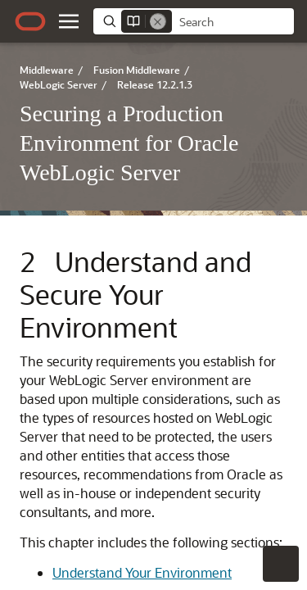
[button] (68, 21)
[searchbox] (233, 22)
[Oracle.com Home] (30, 21)
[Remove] (158, 21)
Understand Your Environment (142, 572)
